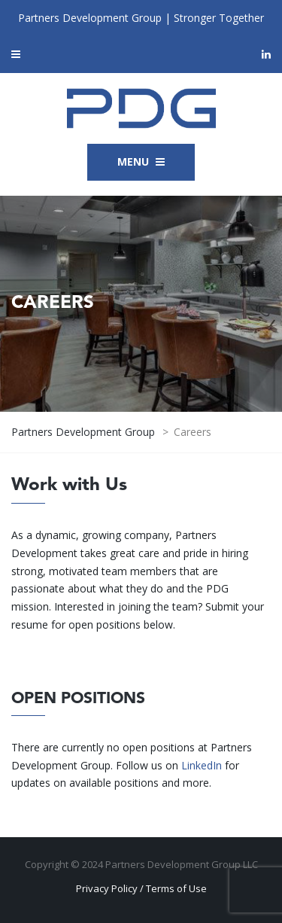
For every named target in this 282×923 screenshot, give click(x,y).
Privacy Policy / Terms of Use (141, 888)
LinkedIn (201, 765)
